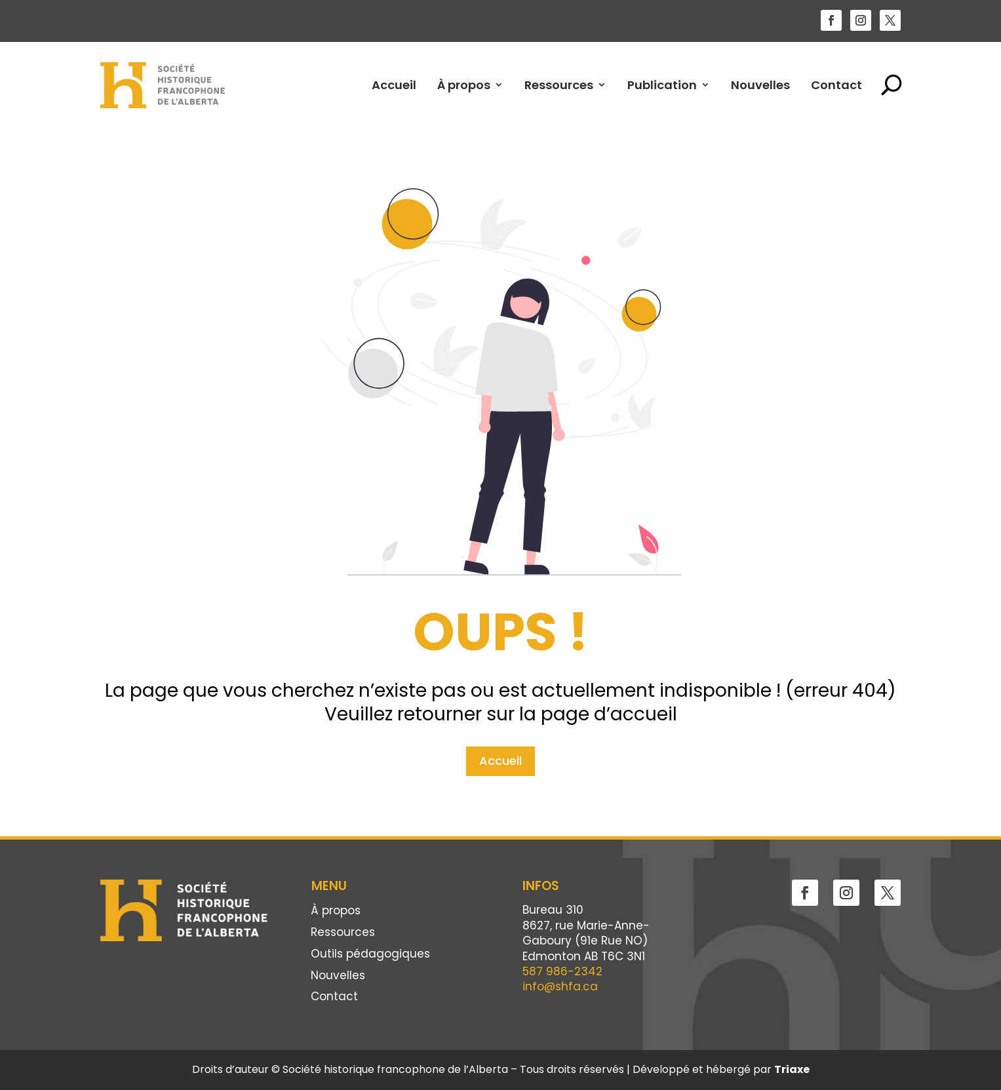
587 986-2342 (562, 971)
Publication (662, 85)
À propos (463, 85)
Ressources (558, 85)
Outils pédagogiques (370, 955)
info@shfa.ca (560, 986)
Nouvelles (760, 85)
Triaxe (792, 1069)
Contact (836, 85)
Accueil (394, 85)
